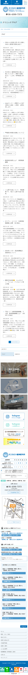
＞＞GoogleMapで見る (14, 492)
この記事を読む (9, 65)
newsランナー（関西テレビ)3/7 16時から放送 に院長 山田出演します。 (14, 105)
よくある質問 (4, 648)
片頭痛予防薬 (4, 643)
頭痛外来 (17, 354)
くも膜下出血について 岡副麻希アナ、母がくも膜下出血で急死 (14, 191)
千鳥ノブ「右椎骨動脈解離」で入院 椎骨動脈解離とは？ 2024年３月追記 (15, 313)
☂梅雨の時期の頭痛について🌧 (14, 132)
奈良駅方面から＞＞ (8, 618)
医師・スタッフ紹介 (5, 634)
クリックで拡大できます (14, 522)
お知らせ (3, 654)
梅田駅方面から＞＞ (8, 573)
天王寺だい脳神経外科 (16, 663)
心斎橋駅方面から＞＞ (8, 581)
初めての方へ (4, 637)
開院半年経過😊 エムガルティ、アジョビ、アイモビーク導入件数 (14, 282)
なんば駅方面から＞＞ (8, 590)
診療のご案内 (4, 645)
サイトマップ (4, 657)
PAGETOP (23, 626)
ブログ (11, 47)
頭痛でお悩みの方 (5, 640)
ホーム (2, 631)
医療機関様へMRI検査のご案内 (8, 651)
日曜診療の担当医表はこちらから (13, 476)
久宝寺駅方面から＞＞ (8, 599)
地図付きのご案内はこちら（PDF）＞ (11, 535)
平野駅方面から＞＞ (8, 608)
